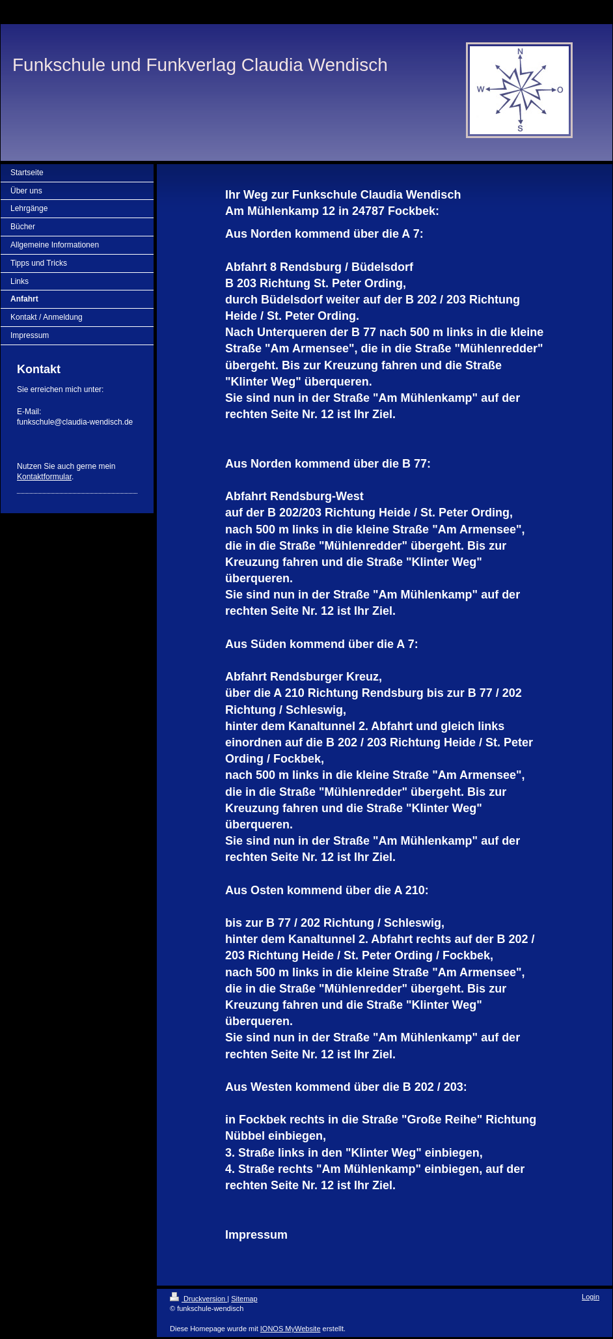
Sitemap (244, 1299)
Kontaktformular (44, 476)
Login (590, 1297)
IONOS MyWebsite (290, 1328)
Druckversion (198, 1299)
